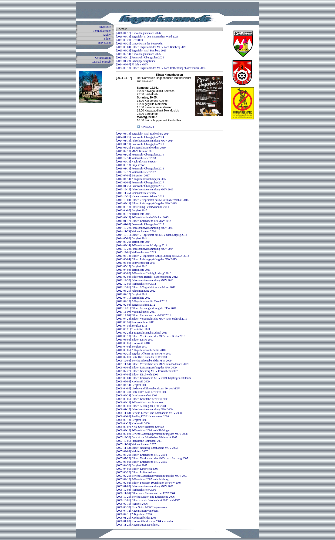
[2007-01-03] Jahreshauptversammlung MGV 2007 (145, 486)
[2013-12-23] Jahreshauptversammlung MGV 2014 (145, 248)
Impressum (104, 42)
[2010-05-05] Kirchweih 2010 (133, 343)
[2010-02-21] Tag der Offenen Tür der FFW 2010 (143, 353)
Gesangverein (103, 57)
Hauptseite (105, 26)
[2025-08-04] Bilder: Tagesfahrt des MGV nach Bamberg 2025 (151, 47)
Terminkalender (102, 30)
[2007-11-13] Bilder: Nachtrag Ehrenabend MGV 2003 (147, 447)
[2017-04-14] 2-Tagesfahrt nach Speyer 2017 (141, 179)
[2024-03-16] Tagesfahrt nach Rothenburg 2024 (142, 133)
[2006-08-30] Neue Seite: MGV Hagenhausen (142, 507)
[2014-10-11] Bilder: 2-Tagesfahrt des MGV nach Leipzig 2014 (151, 234)
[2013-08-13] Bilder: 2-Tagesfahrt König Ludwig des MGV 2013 (152, 255)
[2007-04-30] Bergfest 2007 (131, 465)
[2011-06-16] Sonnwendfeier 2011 (135, 322)
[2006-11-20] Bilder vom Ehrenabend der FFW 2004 (145, 493)
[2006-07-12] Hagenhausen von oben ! (137, 510)
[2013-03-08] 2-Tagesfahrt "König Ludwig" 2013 (143, 273)
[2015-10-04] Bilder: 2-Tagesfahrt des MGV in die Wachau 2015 (152, 200)
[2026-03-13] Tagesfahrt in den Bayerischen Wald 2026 (147, 36)
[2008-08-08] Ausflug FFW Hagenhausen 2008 (142, 416)
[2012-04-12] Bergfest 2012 (131, 294)
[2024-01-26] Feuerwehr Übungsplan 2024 (140, 137)
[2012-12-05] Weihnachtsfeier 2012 (136, 283)
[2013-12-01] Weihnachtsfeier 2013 (136, 252)
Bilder (107, 38)
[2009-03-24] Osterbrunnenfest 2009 (136, 395)
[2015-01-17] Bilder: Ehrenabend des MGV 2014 (143, 221)
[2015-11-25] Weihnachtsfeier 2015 (136, 193)
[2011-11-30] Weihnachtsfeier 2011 (136, 311)
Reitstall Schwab (101, 61)
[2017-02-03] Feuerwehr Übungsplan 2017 (140, 182)
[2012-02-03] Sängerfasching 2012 (135, 304)
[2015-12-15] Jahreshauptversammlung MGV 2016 (145, 189)
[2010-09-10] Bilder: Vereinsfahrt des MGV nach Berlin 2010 (150, 336)
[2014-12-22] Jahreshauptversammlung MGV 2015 (145, 228)
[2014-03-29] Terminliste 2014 (133, 241)
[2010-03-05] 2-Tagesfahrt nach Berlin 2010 (141, 350)
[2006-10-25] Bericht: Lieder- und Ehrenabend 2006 (145, 496)
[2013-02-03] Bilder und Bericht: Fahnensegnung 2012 (147, 276)
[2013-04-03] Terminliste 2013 (133, 269)
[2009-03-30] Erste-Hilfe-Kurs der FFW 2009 (141, 392)
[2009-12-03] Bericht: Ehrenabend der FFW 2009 (144, 360)
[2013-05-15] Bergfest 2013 (131, 266)
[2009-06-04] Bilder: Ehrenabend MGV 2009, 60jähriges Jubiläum (153, 378)
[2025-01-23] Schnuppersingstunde (136, 61)
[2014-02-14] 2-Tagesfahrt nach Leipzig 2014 (141, 245)
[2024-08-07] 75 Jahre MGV (132, 64)
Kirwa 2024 (147, 126)
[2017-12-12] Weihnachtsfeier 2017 (136, 172)
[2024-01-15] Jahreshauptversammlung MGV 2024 (145, 140)
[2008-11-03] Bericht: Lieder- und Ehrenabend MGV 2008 (149, 413)
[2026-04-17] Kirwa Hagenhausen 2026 (138, 33)
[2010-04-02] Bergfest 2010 (131, 346)
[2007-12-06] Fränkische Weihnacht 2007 (139, 440)
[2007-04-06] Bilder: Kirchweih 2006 (137, 468)
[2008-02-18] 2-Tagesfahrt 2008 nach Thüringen (143, 430)
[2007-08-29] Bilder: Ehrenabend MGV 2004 (141, 454)
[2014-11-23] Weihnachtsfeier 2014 (136, 231)
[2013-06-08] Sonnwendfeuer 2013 (135, 262)
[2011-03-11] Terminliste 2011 (133, 329)
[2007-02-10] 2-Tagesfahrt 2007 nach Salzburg (142, 479)
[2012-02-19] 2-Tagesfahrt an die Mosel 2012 (141, 301)
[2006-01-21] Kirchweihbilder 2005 (136, 517)
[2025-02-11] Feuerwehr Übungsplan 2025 (140, 57)
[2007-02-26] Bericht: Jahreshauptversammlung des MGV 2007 (152, 475)
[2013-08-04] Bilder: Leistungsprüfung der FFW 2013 (146, 259)
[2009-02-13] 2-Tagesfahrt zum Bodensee (139, 402)
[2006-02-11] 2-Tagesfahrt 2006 (134, 514)
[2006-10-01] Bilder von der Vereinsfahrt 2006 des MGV (148, 500)
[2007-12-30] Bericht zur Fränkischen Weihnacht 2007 (146, 437)
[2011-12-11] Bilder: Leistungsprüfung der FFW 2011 (146, 308)
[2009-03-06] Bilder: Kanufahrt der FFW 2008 (142, 399)
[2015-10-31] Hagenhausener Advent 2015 (140, 196)
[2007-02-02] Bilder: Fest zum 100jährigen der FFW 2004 (148, 482)
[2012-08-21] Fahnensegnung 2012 (135, 290)
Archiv (107, 34)
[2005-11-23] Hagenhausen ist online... (138, 524)
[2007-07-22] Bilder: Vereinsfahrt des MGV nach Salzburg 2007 (152, 458)
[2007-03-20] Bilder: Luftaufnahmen (136, 472)
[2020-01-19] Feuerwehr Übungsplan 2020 (140, 144)
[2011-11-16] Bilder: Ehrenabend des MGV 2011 (143, 315)
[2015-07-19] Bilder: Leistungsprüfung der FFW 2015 (146, 203)
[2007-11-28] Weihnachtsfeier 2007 (136, 444)
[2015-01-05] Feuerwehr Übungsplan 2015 (140, 224)
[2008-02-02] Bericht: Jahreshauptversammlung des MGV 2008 (152, 433)
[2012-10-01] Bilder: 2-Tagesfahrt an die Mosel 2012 (146, 287)
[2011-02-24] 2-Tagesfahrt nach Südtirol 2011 (142, 332)
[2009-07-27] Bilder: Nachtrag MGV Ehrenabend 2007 (147, 371)
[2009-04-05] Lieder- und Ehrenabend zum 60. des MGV (148, 388)
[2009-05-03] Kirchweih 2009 (133, 381)
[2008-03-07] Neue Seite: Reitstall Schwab (140, 427)
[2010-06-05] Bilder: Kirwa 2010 (134, 339)
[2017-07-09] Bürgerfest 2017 (133, 175)
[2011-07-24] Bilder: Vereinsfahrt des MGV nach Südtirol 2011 (151, 318)
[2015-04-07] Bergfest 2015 (131, 210)
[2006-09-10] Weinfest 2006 (132, 503)
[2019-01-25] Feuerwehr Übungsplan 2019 (140, 154)
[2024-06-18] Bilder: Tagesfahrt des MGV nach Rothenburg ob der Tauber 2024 (161, 68)
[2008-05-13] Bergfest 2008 (131, 420)
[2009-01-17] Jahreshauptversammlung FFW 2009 (144, 409)
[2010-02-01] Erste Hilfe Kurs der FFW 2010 (141, 357)
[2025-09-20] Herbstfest (129, 40)
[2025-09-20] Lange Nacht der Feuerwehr (139, 43)
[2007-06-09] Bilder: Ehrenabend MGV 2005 (141, 461)
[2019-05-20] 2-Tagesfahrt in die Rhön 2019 (141, 147)
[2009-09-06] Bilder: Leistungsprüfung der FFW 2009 (146, 367)
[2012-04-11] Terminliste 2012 (133, 297)
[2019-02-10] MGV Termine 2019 (135, 151)
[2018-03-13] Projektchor (130, 165)
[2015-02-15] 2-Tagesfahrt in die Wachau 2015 (142, 217)
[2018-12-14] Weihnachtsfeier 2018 (136, 158)
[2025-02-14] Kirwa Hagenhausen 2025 (138, 54)
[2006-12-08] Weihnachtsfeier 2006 (136, 489)
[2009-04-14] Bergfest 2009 (131, 385)
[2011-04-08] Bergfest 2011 (131, 325)
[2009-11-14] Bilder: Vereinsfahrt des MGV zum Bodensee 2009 (152, 364)
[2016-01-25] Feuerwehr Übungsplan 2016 (140, 186)
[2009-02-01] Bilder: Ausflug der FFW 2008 (141, 406)
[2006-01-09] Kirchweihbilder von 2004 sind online (145, 521)
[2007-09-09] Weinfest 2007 (132, 451)
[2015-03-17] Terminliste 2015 (133, 214)
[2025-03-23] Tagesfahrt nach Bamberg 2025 (141, 50)
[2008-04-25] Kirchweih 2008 (133, 423)
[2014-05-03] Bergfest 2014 (131, 238)
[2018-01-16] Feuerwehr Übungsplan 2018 (140, 168)
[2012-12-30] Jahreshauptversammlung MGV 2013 (145, 280)
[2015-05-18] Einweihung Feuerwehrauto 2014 (142, 207)
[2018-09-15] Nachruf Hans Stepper (136, 161)
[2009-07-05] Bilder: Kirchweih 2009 (137, 374)
